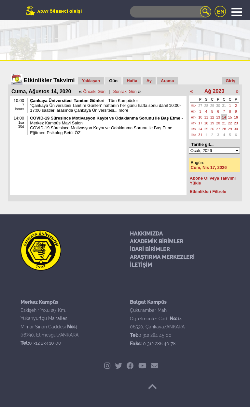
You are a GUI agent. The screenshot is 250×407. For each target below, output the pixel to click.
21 (224, 123)
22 (230, 123)
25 (206, 129)
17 (200, 123)
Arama (167, 80)
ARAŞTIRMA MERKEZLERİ (162, 257)
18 (206, 123)
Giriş (230, 80)
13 (218, 117)
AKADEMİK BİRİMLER (156, 241)
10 (200, 117)
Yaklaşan (91, 80)
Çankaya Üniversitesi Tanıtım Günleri (67, 100)
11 (206, 117)
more (124, 110)
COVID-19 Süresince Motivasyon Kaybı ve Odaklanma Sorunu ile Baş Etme (105, 118)
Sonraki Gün (124, 91)
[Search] (170, 12)
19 (212, 123)
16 (236, 117)
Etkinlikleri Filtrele (208, 191)
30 (218, 106)
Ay (149, 80)
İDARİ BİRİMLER (150, 249)
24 (200, 129)
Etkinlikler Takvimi (49, 80)
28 (206, 106)
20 (218, 123)
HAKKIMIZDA (146, 234)
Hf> (193, 106)
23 (236, 123)
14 (224, 117)
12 (212, 117)
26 (212, 129)
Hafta (132, 80)
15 (230, 117)
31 (224, 106)
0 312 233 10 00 (45, 343)
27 (200, 106)
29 (212, 106)
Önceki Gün (94, 91)
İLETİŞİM (141, 265)
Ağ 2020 (214, 91)
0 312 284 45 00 (155, 335)
